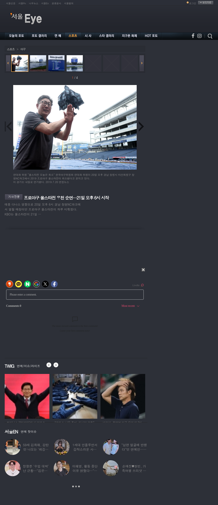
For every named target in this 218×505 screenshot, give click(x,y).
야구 (23, 49)
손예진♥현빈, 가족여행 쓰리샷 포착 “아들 (134, 470)
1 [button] (73, 486)
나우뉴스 (33, 3)
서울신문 (11, 3)
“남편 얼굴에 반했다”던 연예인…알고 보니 (134, 449)
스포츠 (11, 49)
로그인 (192, 3)
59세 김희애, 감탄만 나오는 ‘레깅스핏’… (36, 449)
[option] (27, 395)
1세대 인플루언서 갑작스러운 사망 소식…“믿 (84, 449)
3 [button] (79, 486)
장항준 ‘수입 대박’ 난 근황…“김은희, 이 (36, 470)
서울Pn (22, 3)
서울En (45, 3)
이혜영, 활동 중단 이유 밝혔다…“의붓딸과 (85, 470)
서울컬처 (68, 3)
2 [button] (76, 486)
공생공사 (56, 3)
